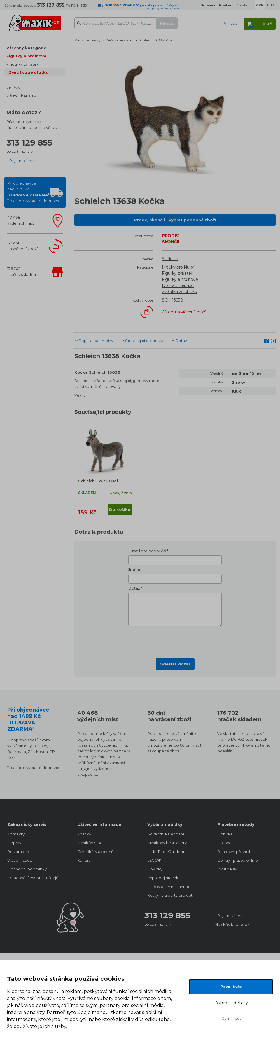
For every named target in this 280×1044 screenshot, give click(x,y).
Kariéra (84, 860)
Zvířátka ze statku (28, 72)
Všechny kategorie (26, 47)
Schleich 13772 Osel (98, 481)
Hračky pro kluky (178, 267)
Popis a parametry (96, 340)
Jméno (134, 569)
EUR (270, 5)
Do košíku (119, 509)
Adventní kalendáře (166, 834)
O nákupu (244, 5)
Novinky (154, 869)
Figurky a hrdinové (26, 56)
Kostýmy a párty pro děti (170, 895)
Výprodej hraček (162, 877)
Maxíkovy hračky (87, 40)
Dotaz (181, 340)
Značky (13, 87)
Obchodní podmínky (27, 869)
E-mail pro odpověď (147, 551)
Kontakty (15, 834)
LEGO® (154, 860)
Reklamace (18, 851)
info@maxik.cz (20, 160)
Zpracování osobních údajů (33, 877)
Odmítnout (231, 1018)
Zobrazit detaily (231, 1003)
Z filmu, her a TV (21, 96)
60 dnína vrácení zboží (22, 246)
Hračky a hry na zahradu (169, 886)
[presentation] (175, 640)
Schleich (170, 258)
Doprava (15, 842)
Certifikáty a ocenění (97, 851)
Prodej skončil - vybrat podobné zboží (175, 220)
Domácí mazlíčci (178, 285)
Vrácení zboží (20, 860)
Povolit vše (231, 987)
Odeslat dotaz (175, 664)
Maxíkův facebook (232, 924)
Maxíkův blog (90, 842)
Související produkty (144, 340)
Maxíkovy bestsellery (167, 842)
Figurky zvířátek (24, 64)
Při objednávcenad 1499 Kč (34, 192)
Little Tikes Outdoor (166, 851)
